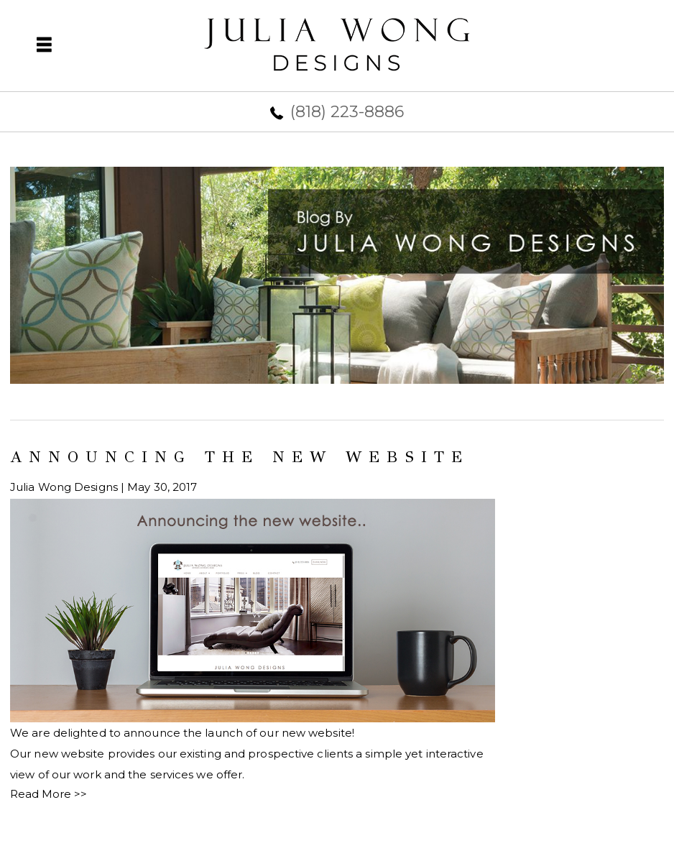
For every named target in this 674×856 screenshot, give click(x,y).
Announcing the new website (239, 456)
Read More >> (48, 794)
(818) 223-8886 (347, 111)
